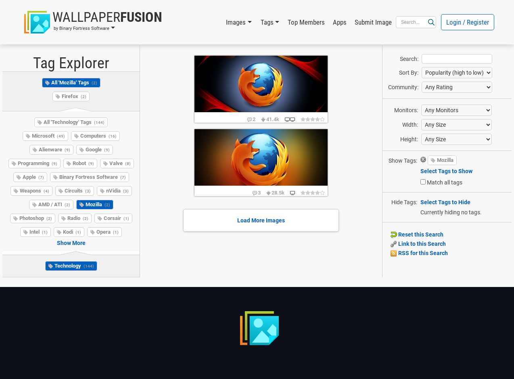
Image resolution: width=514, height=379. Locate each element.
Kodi (72, 232)
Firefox (74, 96)
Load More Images (261, 220)
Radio (77, 218)
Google (98, 150)
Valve (120, 163)
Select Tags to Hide (445, 202)
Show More (71, 243)
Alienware (54, 150)
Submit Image (373, 22)
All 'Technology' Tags (74, 122)
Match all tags (444, 182)
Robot (83, 163)
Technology (74, 266)
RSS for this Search (419, 253)
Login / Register (467, 22)
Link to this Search (418, 244)
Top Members (306, 22)
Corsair (116, 218)
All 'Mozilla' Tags (74, 83)
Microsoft (48, 136)
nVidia (117, 191)
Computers (98, 136)
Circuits (78, 191)
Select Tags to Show (446, 171)
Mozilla (98, 204)
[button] (93, 22)
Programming (37, 163)
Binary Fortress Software (92, 177)
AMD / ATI (54, 204)
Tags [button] (267, 22)
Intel (38, 232)
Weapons (34, 191)
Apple (33, 177)
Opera (107, 232)
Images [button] (236, 22)
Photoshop (35, 218)
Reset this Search (417, 234)
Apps (340, 22)
